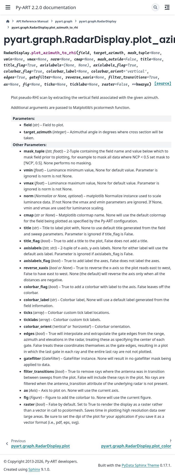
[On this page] (167, 7)
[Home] (7, 21)
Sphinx (34, 469)
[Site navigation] (8, 7)
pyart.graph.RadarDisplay (97, 21)
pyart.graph (63, 21)
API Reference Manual (32, 21)
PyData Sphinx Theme (140, 465)
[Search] (155, 7)
